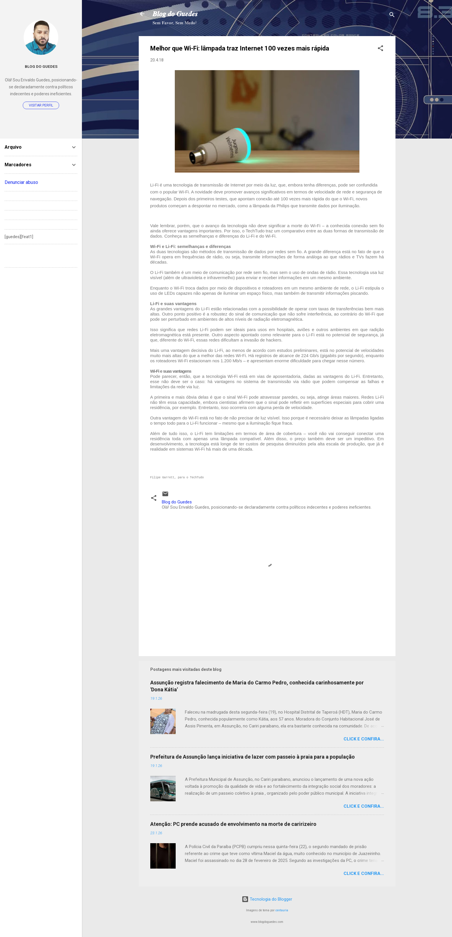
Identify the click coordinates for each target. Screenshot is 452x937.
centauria (281, 910)
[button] (380, 49)
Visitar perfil (41, 105)
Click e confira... (364, 739)
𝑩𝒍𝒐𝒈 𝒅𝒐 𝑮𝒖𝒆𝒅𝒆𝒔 (175, 14)
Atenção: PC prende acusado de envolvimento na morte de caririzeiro (233, 824)
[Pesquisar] (392, 16)
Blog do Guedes (41, 66)
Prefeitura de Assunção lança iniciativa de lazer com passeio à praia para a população (252, 757)
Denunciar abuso (21, 182)
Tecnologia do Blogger (267, 899)
